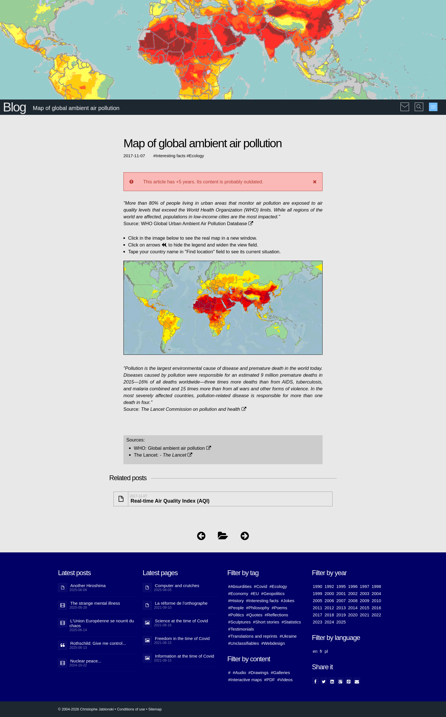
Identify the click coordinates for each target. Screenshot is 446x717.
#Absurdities (240, 586)
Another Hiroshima (88, 585)
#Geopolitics (273, 593)
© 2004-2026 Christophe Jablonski (86, 709)
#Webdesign (273, 643)
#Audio (239, 672)
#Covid (260, 586)
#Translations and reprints (252, 636)
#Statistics (291, 621)
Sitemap (155, 709)
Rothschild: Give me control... (98, 643)
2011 (317, 607)
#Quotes (254, 614)
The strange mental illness (95, 603)
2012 (329, 607)
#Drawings (258, 672)
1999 (317, 593)
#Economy (238, 593)
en (315, 651)
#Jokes (287, 600)
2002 (353, 593)
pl (326, 651)
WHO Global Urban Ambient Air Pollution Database (197, 223)
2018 (329, 614)
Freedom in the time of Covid (182, 638)
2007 (341, 600)
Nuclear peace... (85, 660)
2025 (341, 621)
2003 (364, 593)
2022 (376, 614)
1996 (353, 586)
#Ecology (278, 586)
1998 (376, 586)
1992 (329, 586)
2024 (329, 621)
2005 (317, 600)
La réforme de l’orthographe (181, 603)
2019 (341, 614)
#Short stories (266, 621)
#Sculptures (239, 621)
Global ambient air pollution (179, 448)
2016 (376, 607)
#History (236, 600)
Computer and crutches (177, 585)
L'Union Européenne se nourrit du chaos (101, 623)
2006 (329, 600)
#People (236, 607)
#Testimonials (241, 629)
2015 (364, 607)
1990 (317, 586)
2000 (329, 593)
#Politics (236, 614)
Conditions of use (131, 709)
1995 (341, 586)
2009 (364, 600)
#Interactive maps (245, 679)
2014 (353, 607)
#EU (255, 593)
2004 (376, 593)
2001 (341, 593)
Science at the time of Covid (181, 620)
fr (321, 651)
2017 (317, 614)
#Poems (279, 607)
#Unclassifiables (243, 643)
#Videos (285, 679)
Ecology (196, 156)
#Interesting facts (262, 600)
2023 (317, 621)
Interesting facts (170, 156)
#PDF (269, 679)
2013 (341, 607)
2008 (353, 600)
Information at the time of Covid (184, 656)
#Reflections (276, 614)
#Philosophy (257, 607)
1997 (364, 586)
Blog (14, 107)
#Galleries (280, 672)
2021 (364, 614)
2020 (353, 614)
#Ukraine (288, 636)
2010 (376, 600)
